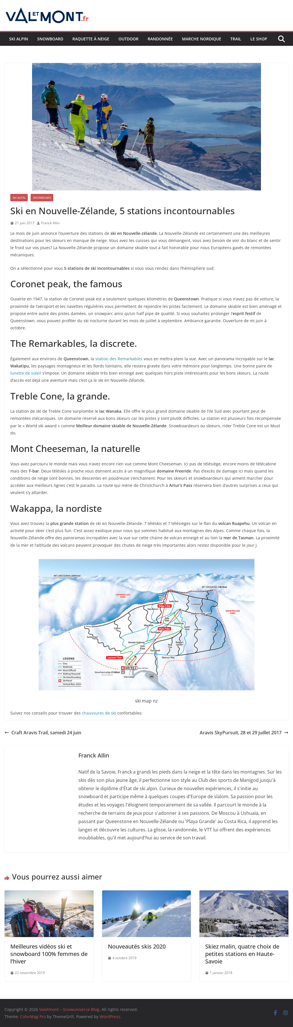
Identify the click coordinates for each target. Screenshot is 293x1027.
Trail (235, 39)
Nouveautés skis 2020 (137, 946)
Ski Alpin (18, 39)
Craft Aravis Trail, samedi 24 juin (43, 732)
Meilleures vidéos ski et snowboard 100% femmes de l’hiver (49, 954)
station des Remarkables (118, 358)
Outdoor (128, 39)
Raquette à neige (90, 39)
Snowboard (50, 39)
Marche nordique (201, 39)
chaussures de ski (99, 713)
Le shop (258, 39)
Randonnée (160, 39)
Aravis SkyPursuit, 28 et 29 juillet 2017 (244, 732)
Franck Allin (50, 223)
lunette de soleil (25, 373)
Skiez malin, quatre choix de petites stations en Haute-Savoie (242, 954)
